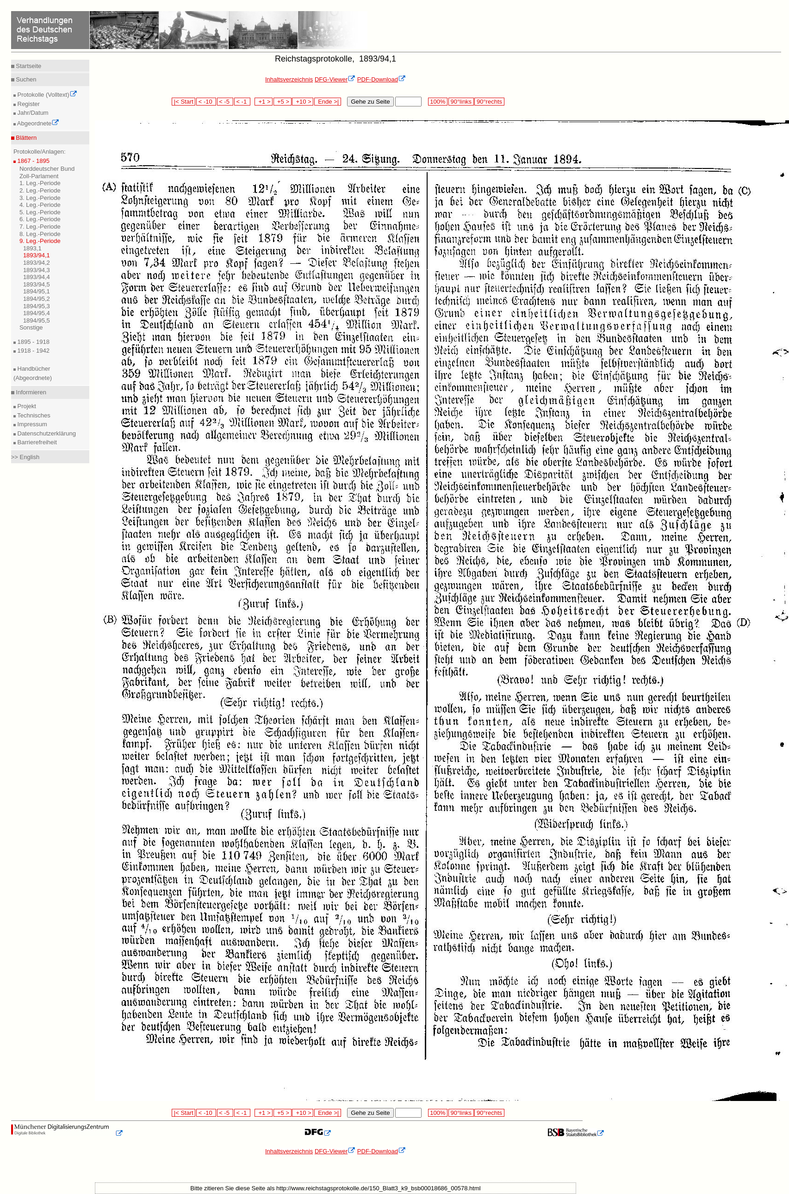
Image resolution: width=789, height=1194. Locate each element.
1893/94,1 (36, 255)
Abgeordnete (37, 123)
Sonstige (31, 327)
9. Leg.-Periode (40, 240)
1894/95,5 (36, 320)
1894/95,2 (36, 298)
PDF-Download (381, 79)
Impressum (31, 424)
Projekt (26, 406)
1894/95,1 (36, 291)
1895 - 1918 (33, 341)
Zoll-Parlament (39, 176)
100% (438, 101)
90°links (461, 101)
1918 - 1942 (33, 350)
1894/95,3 (36, 306)
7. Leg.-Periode (40, 226)
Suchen (25, 79)
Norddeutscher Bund (47, 168)
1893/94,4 (36, 277)
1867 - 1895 (33, 160)
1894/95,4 (36, 313)
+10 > (302, 101)
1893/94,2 (36, 262)
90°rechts (489, 101)
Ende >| (328, 101)
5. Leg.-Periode (40, 212)
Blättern (25, 137)
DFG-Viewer (335, 79)
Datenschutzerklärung (46, 433)
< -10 (206, 101)
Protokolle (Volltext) (46, 94)
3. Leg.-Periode (40, 197)
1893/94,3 (36, 270)
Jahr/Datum (32, 112)
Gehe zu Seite (370, 101)
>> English (25, 457)
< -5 (225, 101)
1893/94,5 (36, 284)
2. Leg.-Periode (40, 190)
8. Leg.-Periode (40, 233)
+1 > (263, 101)
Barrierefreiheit (36, 442)
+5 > (282, 101)
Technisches (33, 415)
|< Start (183, 101)
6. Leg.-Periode (40, 219)
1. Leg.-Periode (40, 183)
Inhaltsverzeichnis (289, 79)
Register (28, 103)
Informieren (30, 392)
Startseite (28, 65)
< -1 (242, 101)
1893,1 (32, 248)
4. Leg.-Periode (40, 204)
